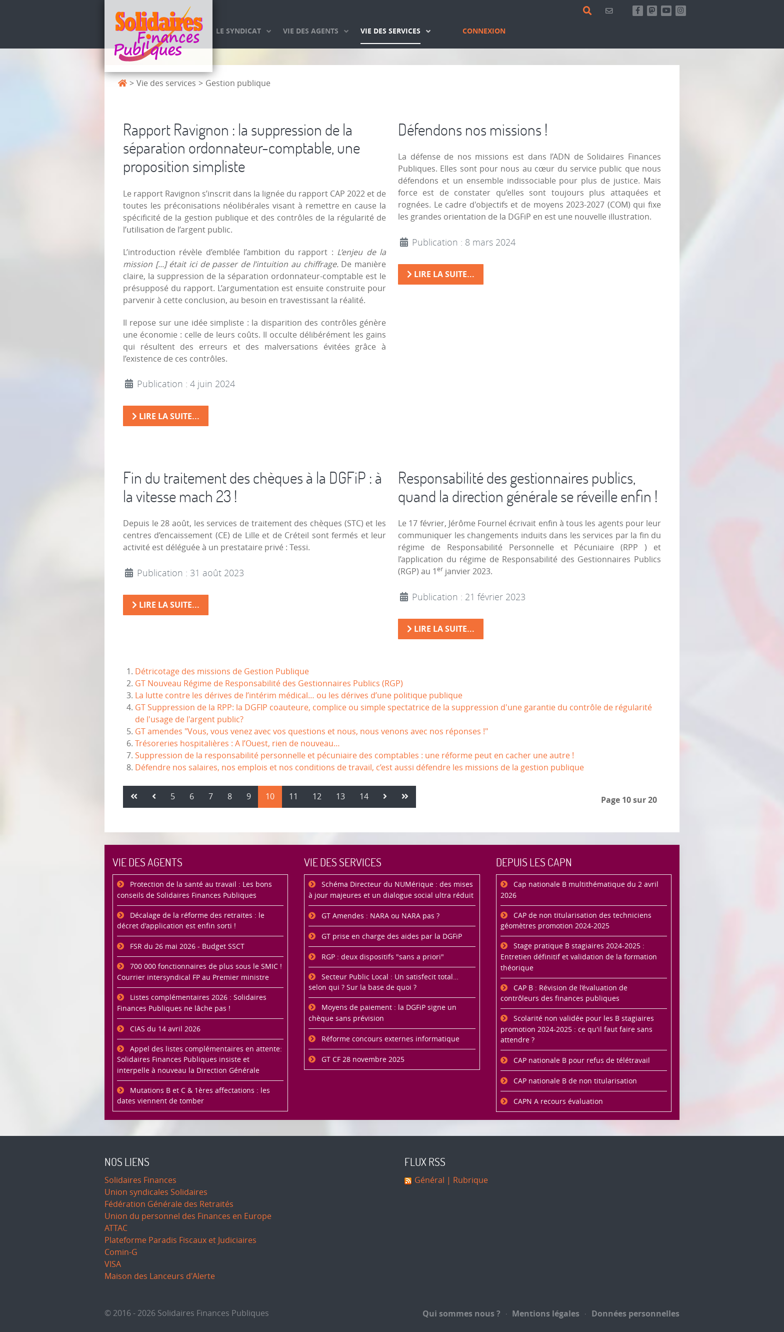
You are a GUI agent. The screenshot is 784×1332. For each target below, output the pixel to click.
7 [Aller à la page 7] (210, 796)
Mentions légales (543, 1313)
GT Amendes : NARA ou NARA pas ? (380, 916)
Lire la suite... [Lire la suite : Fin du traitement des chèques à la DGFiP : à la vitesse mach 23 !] (166, 604)
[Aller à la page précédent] (154, 797)
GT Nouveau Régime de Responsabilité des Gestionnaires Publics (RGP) (269, 683)
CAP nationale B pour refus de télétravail (581, 1060)
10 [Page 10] (270, 796)
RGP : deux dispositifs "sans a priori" (382, 957)
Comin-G (121, 1252)
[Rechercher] (589, 11)
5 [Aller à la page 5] (172, 796)
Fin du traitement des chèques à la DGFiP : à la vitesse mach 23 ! (252, 486)
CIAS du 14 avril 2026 (164, 1029)
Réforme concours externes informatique (390, 1039)
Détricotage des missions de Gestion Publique (222, 671)
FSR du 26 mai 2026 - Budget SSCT (186, 946)
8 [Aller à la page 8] (230, 796)
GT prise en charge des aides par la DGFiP (391, 936)
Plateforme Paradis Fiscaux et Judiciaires (180, 1240)
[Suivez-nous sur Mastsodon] (652, 11)
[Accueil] (158, 36)
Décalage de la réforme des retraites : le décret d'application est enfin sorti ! (190, 921)
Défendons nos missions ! (473, 129)
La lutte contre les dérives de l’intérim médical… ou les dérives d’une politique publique (298, 695)
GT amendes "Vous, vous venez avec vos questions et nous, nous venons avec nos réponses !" (311, 731)
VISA (112, 1264)
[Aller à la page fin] (405, 797)
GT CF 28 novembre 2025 (362, 1059)
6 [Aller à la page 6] (192, 796)
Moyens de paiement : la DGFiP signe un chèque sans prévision (382, 1013)
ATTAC (116, 1228)
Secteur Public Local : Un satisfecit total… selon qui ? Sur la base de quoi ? (383, 982)
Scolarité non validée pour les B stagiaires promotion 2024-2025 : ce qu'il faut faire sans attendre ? (577, 1029)
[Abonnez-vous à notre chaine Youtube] (666, 11)
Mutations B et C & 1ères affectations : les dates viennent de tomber (193, 1096)
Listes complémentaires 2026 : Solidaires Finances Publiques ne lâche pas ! (191, 1003)
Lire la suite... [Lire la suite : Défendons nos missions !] (440, 274)
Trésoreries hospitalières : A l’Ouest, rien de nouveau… (237, 743)
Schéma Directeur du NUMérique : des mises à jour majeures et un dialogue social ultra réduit (391, 890)
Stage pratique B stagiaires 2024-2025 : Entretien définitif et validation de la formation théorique (578, 957)
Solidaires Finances (140, 1180)
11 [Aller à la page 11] (293, 796)
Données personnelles (632, 1313)
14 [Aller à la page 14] (364, 796)
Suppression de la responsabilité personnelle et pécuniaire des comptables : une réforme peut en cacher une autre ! (354, 755)
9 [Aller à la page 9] (248, 796)
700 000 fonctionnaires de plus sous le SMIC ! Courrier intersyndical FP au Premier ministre (199, 972)
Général (429, 1180)
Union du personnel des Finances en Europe (188, 1216)
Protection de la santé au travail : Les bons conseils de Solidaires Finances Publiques (194, 890)
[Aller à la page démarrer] (134, 797)
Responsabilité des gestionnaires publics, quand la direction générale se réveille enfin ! (528, 486)
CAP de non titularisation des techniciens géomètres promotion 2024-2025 (576, 921)
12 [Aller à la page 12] (317, 796)
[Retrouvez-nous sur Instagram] (681, 11)
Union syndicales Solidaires (156, 1192)
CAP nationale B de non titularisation (574, 1081)
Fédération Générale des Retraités (169, 1204)
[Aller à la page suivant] (385, 797)
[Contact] (611, 11)
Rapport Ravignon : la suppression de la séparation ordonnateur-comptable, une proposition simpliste (241, 148)
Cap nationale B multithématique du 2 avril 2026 (579, 890)
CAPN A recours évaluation (557, 1101)
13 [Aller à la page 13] (340, 796)
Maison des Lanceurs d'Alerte (159, 1276)
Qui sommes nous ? (461, 1313)
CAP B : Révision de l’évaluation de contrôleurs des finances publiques (564, 993)
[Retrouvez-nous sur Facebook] (637, 11)
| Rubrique (466, 1180)
